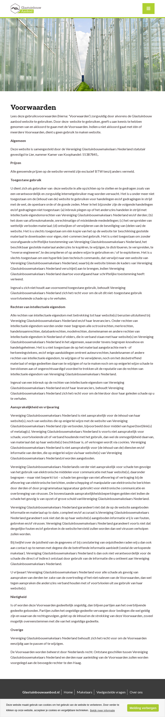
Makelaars (84, 692)
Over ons (136, 692)
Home (68, 692)
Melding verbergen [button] (143, 708)
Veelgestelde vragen (111, 692)
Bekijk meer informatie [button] (102, 710)
